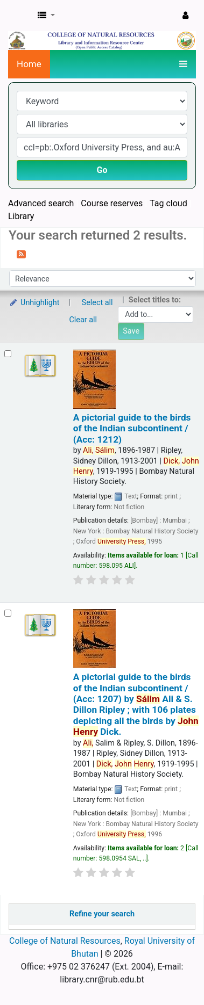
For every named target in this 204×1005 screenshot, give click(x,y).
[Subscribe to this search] (21, 253)
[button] (46, 15)
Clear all (83, 319)
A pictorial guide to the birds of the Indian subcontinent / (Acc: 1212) (132, 428)
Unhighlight (34, 302)
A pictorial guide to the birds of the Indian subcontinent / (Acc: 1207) (136, 704)
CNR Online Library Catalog (20, 15)
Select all (97, 302)
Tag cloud (168, 203)
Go (102, 170)
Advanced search (41, 203)
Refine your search (102, 914)
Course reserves (112, 203)
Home (29, 64)
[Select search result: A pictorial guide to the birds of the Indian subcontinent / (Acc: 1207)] (7, 613)
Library (21, 216)
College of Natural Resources (65, 941)
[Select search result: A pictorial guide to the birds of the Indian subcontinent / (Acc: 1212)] (7, 353)
